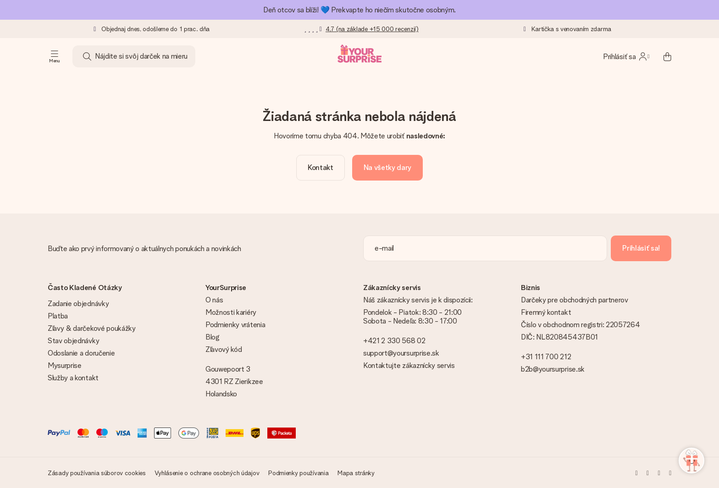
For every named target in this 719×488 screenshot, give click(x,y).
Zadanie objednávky (78, 303)
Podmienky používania (298, 473)
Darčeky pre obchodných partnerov (574, 300)
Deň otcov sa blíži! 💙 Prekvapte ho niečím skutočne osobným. (359, 9)
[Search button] (87, 56)
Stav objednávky (73, 340)
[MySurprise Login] (626, 56)
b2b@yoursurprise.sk (553, 369)
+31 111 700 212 (546, 356)
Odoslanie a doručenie (81, 353)
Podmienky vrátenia (235, 324)
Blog (212, 337)
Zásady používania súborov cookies (97, 473)
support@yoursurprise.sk (401, 353)
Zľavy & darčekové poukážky (92, 328)
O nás (214, 300)
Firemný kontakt (546, 312)
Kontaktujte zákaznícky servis (409, 365)
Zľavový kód (223, 349)
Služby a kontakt (73, 377)
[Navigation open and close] (54, 56)
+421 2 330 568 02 (394, 340)
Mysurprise (65, 365)
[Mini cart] (662, 56)
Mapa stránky (356, 473)
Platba (58, 316)
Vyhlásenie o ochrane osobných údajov (207, 473)
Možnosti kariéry (230, 312)
